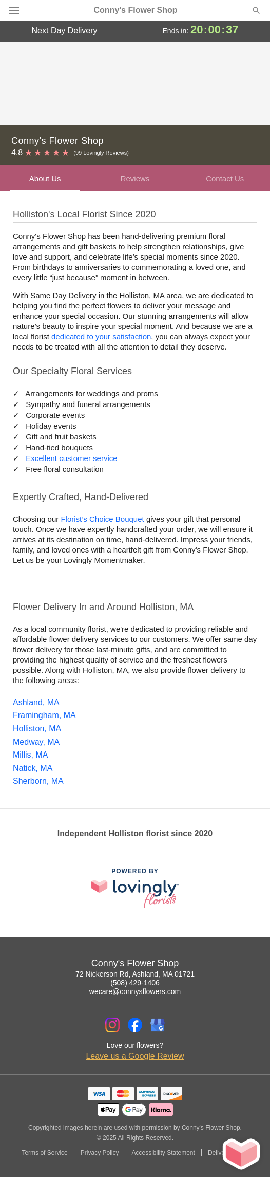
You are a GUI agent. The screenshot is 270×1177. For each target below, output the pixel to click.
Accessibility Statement (163, 1153)
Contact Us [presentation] (225, 178)
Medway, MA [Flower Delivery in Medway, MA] (36, 742)
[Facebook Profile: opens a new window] (135, 1025)
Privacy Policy (100, 1153)
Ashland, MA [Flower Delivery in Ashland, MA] (36, 702)
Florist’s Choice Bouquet (102, 518)
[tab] (45, 178)
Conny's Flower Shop (136, 10)
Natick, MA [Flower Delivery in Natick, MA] (32, 768)
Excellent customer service (71, 458)
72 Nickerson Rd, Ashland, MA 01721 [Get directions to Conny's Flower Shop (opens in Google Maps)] (135, 974)
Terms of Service (44, 1153)
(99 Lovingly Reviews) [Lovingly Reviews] (101, 153)
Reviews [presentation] (135, 178)
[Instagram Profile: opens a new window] (112, 1025)
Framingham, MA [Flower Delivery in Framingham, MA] (44, 715)
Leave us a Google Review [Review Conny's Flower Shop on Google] (135, 1056)
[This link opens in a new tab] (135, 888)
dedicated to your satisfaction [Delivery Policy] (101, 336)
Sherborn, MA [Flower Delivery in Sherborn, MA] (38, 781)
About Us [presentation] (45, 178)
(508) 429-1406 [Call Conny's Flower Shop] (135, 983)
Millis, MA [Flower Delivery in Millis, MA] (30, 754)
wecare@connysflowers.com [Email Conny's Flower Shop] (135, 991)
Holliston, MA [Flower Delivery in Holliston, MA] (37, 728)
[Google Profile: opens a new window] (157, 1025)
